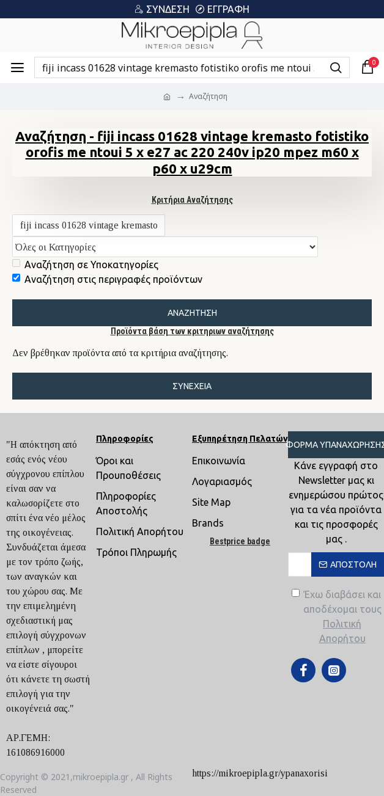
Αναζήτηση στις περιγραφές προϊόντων (107, 280)
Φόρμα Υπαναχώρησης (336, 445)
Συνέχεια (192, 387)
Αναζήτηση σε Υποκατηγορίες (85, 265)
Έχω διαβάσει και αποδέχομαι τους (338, 617)
